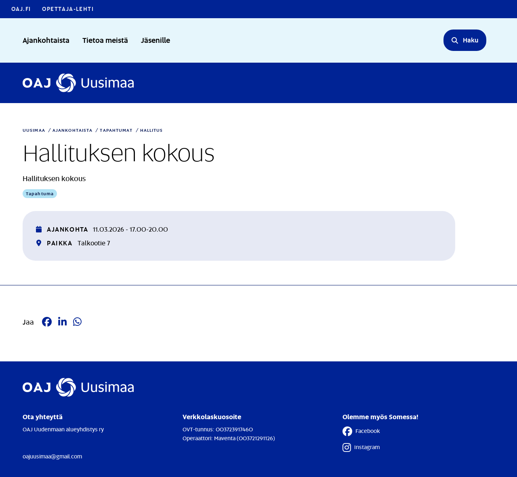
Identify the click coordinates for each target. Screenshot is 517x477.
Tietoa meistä (105, 40)
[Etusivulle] (78, 83)
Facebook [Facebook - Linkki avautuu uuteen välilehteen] (361, 431)
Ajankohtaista (46, 40)
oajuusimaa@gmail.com (52, 456)
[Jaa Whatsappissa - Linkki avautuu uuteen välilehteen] (77, 321)
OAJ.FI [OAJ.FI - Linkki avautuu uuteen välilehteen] (21, 9)
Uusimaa (34, 130)
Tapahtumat (116, 130)
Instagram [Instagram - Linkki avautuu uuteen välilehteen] (361, 447)
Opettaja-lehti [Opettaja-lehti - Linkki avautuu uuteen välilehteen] (68, 9)
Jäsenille (155, 40)
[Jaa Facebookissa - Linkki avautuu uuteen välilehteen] (47, 321)
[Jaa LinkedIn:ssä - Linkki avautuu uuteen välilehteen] (62, 321)
